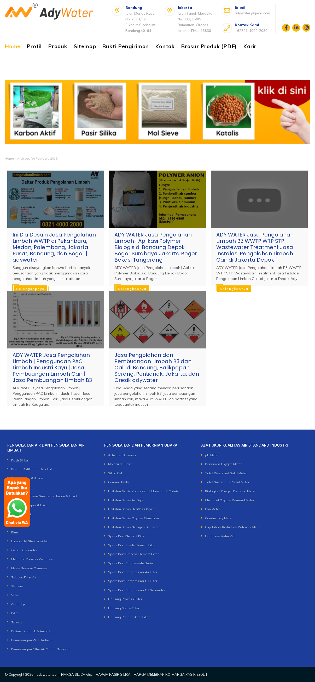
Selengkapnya (30, 289)
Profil (34, 46)
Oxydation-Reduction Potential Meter (233, 527)
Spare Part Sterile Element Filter (132, 545)
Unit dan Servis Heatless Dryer (131, 509)
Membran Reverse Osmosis (32, 559)
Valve (15, 595)
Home (12, 46)
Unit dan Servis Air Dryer (126, 500)
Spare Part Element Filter (126, 536)
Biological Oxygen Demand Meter (230, 491)
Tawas (16, 622)
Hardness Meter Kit (219, 536)
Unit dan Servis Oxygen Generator (133, 518)
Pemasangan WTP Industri (31, 640)
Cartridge (18, 604)
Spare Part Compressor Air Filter (132, 572)
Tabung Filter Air (23, 577)
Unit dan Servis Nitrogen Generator (134, 527)
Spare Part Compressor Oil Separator (136, 590)
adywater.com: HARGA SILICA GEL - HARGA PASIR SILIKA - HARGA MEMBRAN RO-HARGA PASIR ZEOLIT (122, 674)
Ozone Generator (24, 550)
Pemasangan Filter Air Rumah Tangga (40, 649)
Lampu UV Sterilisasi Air (29, 541)
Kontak (165, 46)
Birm (14, 532)
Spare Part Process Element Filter (133, 554)
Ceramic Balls (118, 482)
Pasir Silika (19, 460)
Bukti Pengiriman (125, 46)
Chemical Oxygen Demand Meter (229, 500)
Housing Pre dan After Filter (129, 617)
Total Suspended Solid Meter (227, 482)
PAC (14, 613)
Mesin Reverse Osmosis (29, 568)
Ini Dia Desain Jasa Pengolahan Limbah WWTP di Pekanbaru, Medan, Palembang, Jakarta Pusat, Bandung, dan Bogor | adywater (54, 247)
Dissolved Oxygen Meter (223, 464)
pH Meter (212, 455)
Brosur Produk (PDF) (209, 46)
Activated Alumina (122, 455)
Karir (249, 46)
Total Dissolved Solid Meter (226, 473)
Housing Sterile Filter (123, 608)
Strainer (17, 586)
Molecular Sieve (120, 464)
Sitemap (85, 46)
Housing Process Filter (125, 599)
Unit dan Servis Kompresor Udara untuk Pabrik (143, 491)
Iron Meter (212, 509)
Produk (57, 46)
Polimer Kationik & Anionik (31, 631)
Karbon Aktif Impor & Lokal (31, 469)
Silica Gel (115, 473)
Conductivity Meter (218, 518)
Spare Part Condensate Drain (130, 563)
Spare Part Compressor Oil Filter (132, 581)
